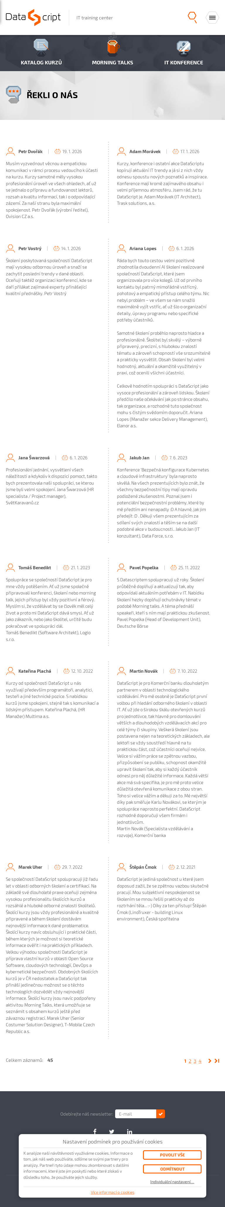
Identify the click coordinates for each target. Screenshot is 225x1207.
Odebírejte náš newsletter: (86, 1113)
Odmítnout (172, 1168)
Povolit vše (172, 1154)
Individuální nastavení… (172, 1181)
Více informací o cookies (112, 1192)
